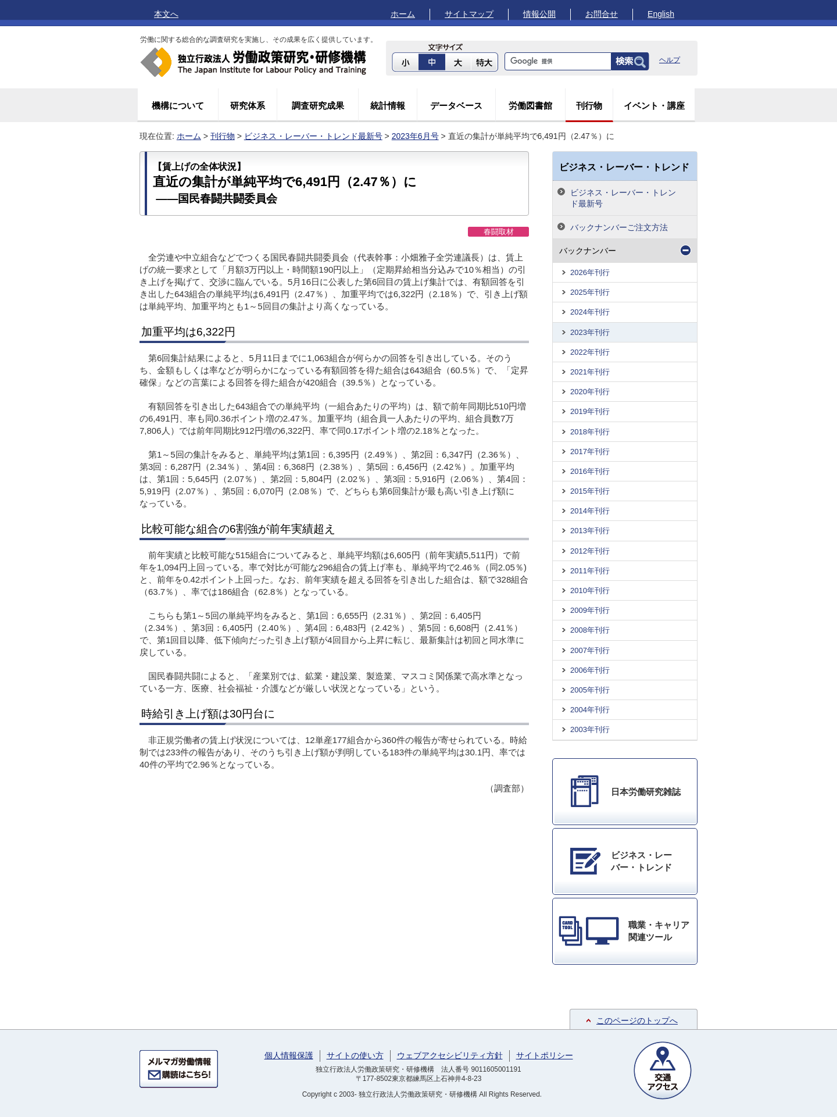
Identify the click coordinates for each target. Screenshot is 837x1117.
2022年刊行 (590, 352)
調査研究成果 (318, 105)
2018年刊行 (590, 431)
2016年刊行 (590, 471)
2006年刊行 (590, 670)
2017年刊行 (590, 451)
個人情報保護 (288, 1055)
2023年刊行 (590, 332)
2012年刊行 (590, 551)
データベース (456, 105)
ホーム (403, 14)
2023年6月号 (415, 136)
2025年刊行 (590, 292)
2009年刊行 (590, 610)
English (661, 14)
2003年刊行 (590, 729)
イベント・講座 (654, 105)
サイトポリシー (544, 1055)
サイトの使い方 (355, 1055)
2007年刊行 (590, 650)
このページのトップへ (637, 1020)
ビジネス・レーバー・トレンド (624, 167)
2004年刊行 (590, 709)
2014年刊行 (590, 510)
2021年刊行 (590, 371)
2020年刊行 (590, 391)
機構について (178, 105)
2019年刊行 (590, 411)
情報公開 (539, 14)
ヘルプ (669, 60)
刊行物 (589, 105)
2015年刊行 (590, 491)
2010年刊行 (590, 590)
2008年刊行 (590, 630)
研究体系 (247, 105)
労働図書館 (530, 105)
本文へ (166, 14)
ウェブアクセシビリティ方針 (450, 1055)
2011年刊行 (590, 570)
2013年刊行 (590, 530)
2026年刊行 (590, 272)
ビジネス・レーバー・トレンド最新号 (313, 136)
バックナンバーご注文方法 (619, 227)
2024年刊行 (590, 312)
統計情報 (387, 105)
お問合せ (601, 14)
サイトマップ (469, 14)
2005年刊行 (590, 690)
